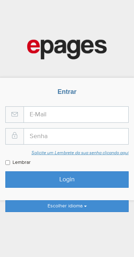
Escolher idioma (67, 205)
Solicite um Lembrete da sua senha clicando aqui (80, 153)
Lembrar (18, 162)
